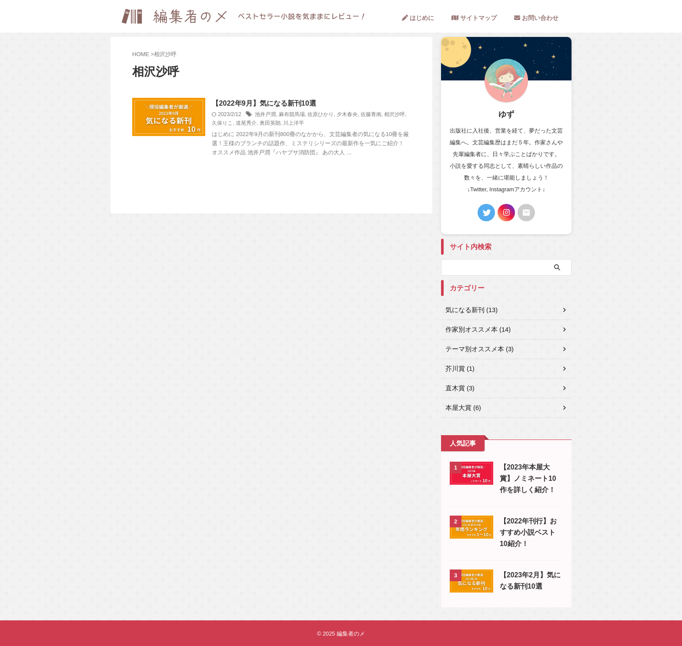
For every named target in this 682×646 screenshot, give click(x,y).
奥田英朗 (297, 123)
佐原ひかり (334, 115)
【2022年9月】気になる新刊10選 (277, 103)
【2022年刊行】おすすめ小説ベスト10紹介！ (530, 532)
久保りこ (249, 123)
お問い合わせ (536, 17)
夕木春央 (361, 115)
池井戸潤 (279, 115)
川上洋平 (321, 123)
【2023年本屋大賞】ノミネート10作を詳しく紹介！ (530, 478)
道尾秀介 (273, 123)
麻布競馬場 (305, 115)
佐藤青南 (384, 115)
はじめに (418, 17)
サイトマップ (474, 17)
